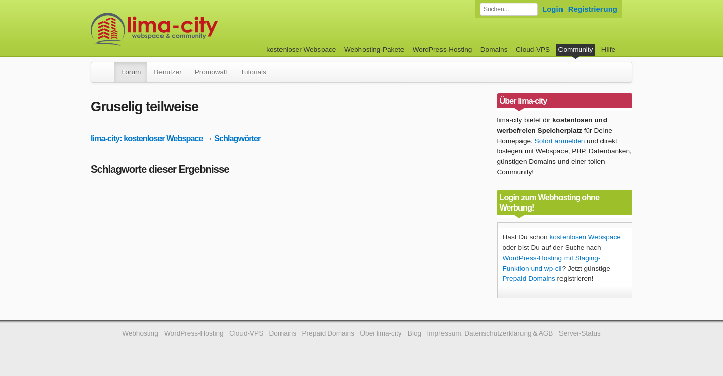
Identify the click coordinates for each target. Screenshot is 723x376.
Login (552, 9)
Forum (131, 72)
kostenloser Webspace (301, 49)
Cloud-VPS (533, 49)
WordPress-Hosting (442, 49)
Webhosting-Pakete (374, 49)
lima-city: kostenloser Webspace (147, 138)
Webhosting (140, 333)
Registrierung (592, 9)
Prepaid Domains (529, 278)
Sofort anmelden (560, 141)
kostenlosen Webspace (584, 237)
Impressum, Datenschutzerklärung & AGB (490, 333)
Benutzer (167, 72)
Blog (414, 333)
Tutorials (253, 72)
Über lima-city (380, 333)
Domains (494, 49)
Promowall (211, 72)
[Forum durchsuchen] (509, 9)
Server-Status (580, 333)
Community (575, 49)
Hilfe (608, 49)
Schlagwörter (237, 138)
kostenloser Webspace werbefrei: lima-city (192, 29)
